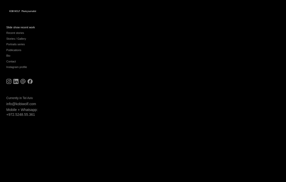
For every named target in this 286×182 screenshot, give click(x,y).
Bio (8, 57)
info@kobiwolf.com (21, 106)
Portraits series (15, 46)
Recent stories (15, 34)
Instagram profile (16, 69)
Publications (13, 52)
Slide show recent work (20, 29)
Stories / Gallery (16, 40)
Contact (11, 63)
